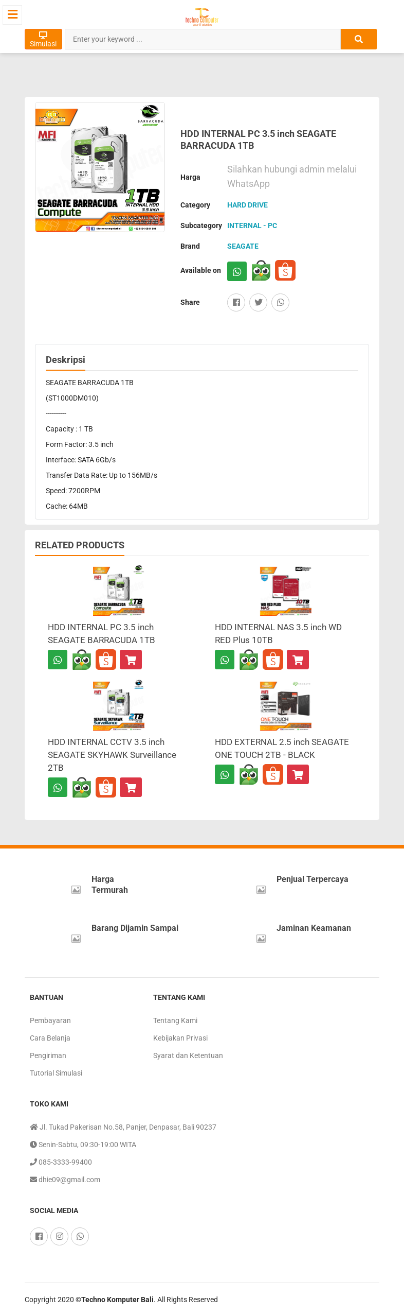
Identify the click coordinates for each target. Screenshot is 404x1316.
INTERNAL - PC (252, 225)
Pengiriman (48, 1055)
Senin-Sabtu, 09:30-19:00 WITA (83, 1144)
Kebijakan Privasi (180, 1038)
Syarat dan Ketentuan (188, 1055)
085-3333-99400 (61, 1162)
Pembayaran (50, 1020)
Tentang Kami (175, 1020)
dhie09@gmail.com (65, 1179)
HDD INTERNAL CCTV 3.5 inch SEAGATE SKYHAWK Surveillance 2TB (112, 755)
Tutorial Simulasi (56, 1073)
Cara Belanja (50, 1038)
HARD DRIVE (247, 205)
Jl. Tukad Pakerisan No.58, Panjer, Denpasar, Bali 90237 (123, 1127)
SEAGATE (243, 246)
